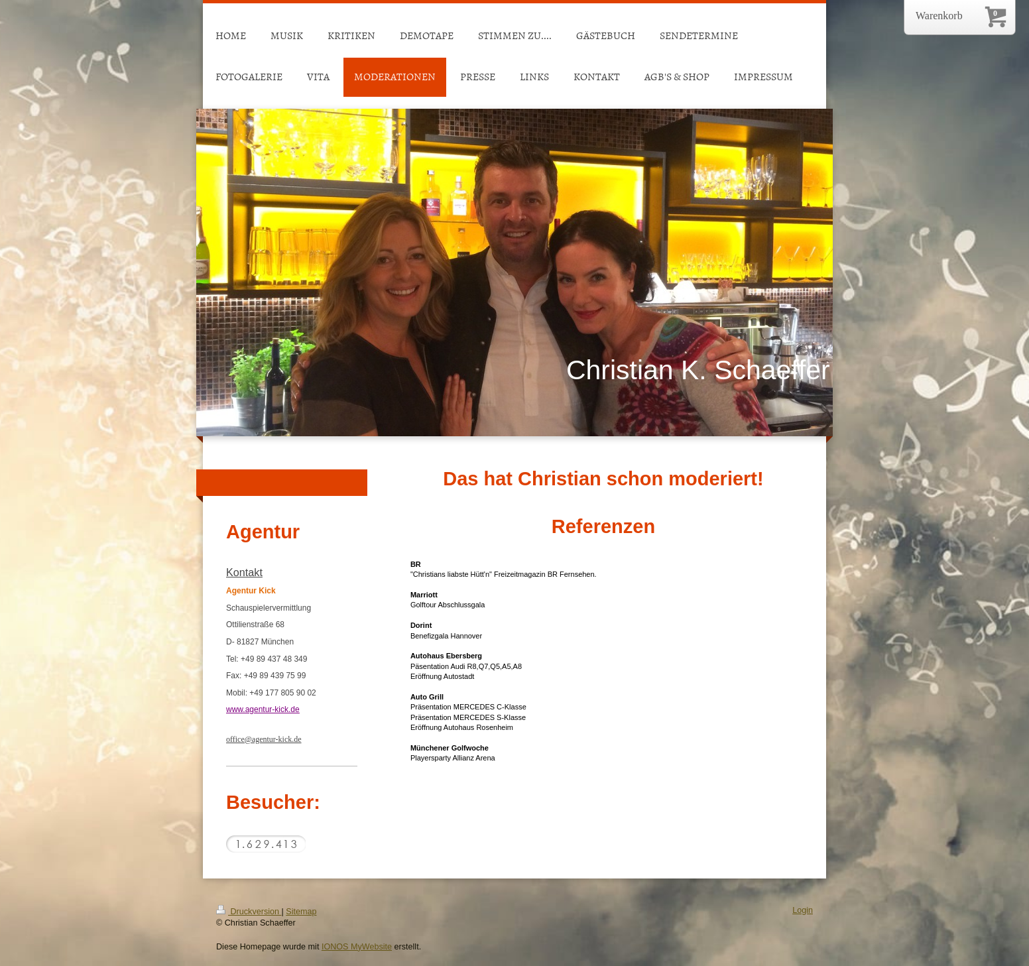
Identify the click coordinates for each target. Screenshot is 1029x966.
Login (802, 910)
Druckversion (248, 911)
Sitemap (301, 911)
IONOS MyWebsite (357, 946)
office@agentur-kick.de (264, 739)
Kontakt (244, 572)
